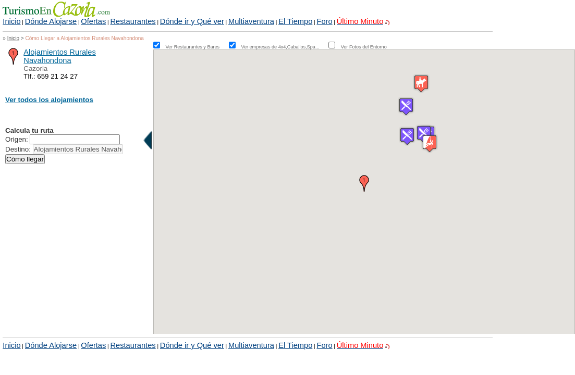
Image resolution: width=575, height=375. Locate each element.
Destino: (18, 149)
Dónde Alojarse (51, 21)
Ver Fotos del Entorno (364, 46)
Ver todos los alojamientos (49, 100)
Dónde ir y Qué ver (192, 21)
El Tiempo (295, 21)
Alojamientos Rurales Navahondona (59, 56)
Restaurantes (132, 21)
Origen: (16, 139)
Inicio (11, 21)
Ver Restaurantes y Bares (197, 46)
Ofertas (93, 21)
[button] (364, 183)
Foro (324, 21)
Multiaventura (251, 21)
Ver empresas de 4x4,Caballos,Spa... (284, 46)
